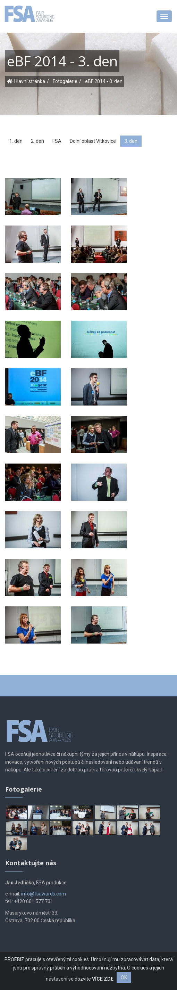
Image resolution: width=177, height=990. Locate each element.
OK (124, 977)
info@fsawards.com (43, 894)
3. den (130, 141)
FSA (56, 141)
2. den (37, 141)
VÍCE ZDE (102, 979)
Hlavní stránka (29, 81)
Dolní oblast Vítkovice (93, 141)
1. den (16, 141)
